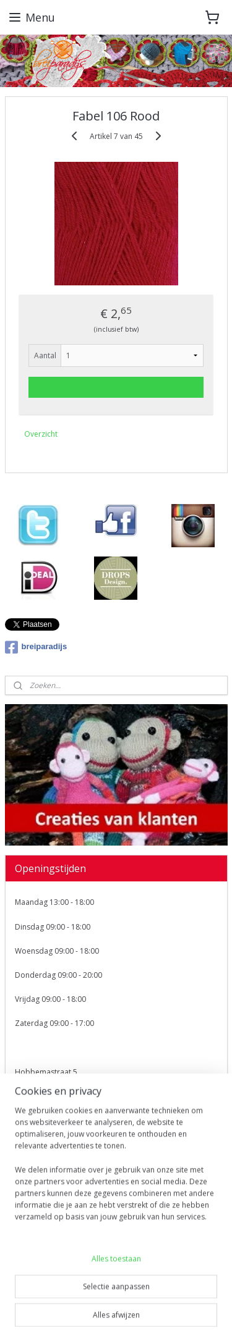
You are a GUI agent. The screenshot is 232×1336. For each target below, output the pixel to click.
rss (139, 1293)
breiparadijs (36, 647)
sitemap (113, 1293)
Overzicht (41, 434)
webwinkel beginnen (186, 1293)
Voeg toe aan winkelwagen (116, 387)
